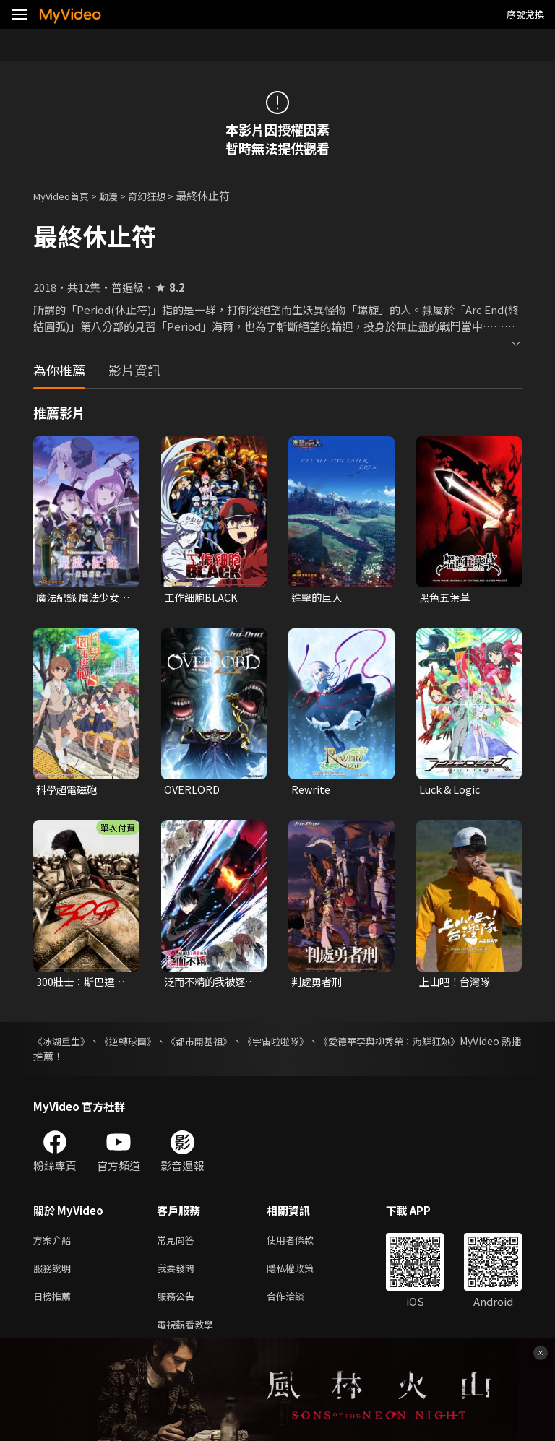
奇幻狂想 (162, 195)
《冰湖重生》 (63, 1044)
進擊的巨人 (318, 597)
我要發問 (178, 1274)
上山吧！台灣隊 (457, 984)
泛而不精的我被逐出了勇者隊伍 (207, 984)
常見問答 (178, 1244)
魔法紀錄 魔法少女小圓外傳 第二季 (80, 598)
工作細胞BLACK (202, 597)
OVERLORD (192, 791)
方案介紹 (55, 1244)
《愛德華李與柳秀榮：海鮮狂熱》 (446, 1044)
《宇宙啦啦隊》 (316, 1044)
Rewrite (311, 791)
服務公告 (178, 1304)
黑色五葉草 (446, 597)
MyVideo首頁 (66, 195)
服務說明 (55, 1274)
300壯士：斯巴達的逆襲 (82, 984)
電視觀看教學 (189, 1335)
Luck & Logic (451, 791)
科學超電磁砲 (68, 791)
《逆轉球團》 (143, 1044)
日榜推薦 (55, 1304)
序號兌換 (525, 14)
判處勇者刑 (318, 984)
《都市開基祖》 (227, 1044)
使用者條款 (302, 1244)
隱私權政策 (302, 1274)
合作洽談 (297, 1304)
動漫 (120, 195)
